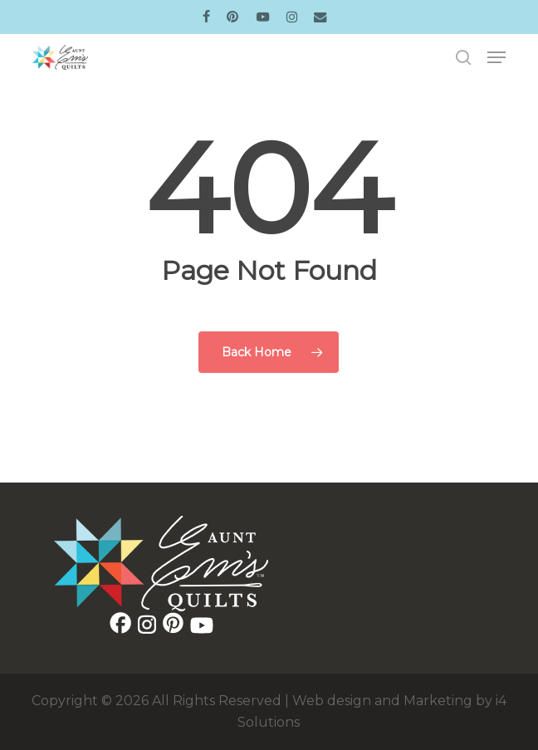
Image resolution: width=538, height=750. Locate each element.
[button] (496, 57)
